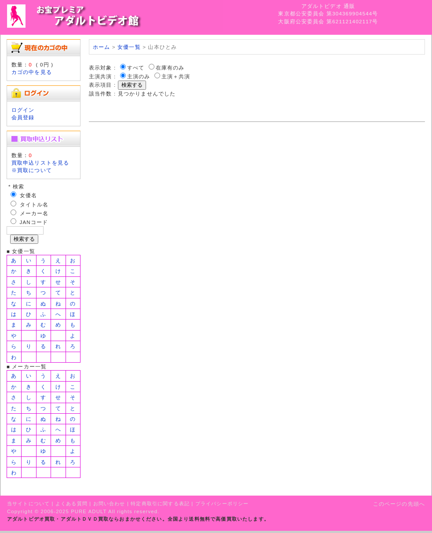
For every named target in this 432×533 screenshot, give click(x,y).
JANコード (34, 222)
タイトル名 (34, 204)
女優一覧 (129, 47)
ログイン (23, 110)
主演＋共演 (175, 76)
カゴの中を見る (31, 72)
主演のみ (138, 76)
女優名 (28, 195)
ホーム (101, 47)
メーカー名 (34, 213)
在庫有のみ (170, 67)
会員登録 (23, 117)
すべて (135, 67)
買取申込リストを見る (40, 162)
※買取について (31, 170)
